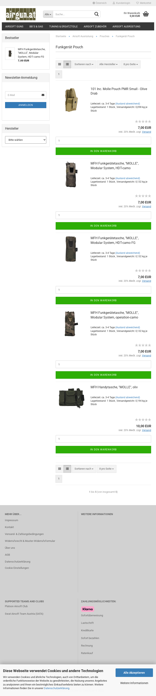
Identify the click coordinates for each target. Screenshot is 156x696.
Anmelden (25, 105)
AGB (7, 554)
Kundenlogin (121, 3)
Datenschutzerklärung (56, 688)
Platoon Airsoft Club (16, 606)
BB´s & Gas (36, 26)
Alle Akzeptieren (134, 672)
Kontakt (9, 527)
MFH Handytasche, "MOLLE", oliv (114, 387)
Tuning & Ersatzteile (63, 26)
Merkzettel (143, 3)
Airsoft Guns (14, 26)
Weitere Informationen (134, 683)
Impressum (11, 520)
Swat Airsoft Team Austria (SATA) (24, 613)
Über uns (10, 547)
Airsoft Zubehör (95, 26)
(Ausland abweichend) (127, 103)
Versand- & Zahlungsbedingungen (24, 534)
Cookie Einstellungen (17, 567)
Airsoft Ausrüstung (126, 26)
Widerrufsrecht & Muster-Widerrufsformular (30, 540)
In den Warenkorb (103, 151)
